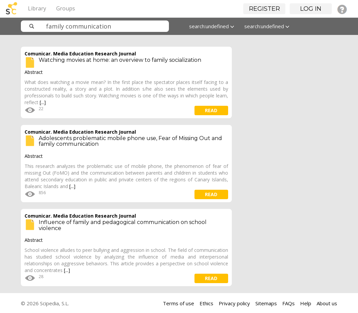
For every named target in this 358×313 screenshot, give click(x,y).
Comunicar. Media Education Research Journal (80, 53)
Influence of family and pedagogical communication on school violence (123, 225)
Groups (65, 8)
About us (327, 303)
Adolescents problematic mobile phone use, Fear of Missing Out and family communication (130, 141)
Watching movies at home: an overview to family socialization (120, 60)
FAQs (288, 303)
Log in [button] (310, 8)
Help (305, 303)
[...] (43, 102)
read (211, 110)
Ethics (206, 303)
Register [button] (264, 8)
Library (37, 8)
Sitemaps (266, 303)
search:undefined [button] (211, 26)
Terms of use (178, 303)
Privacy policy (234, 303)
